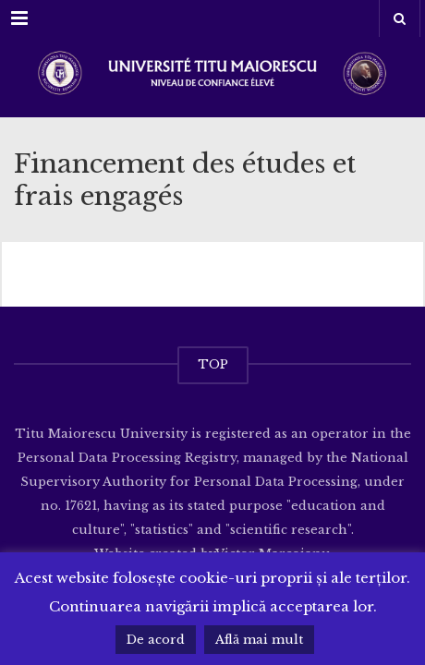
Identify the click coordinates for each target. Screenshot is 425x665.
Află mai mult (259, 639)
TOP (213, 364)
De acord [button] (156, 639)
